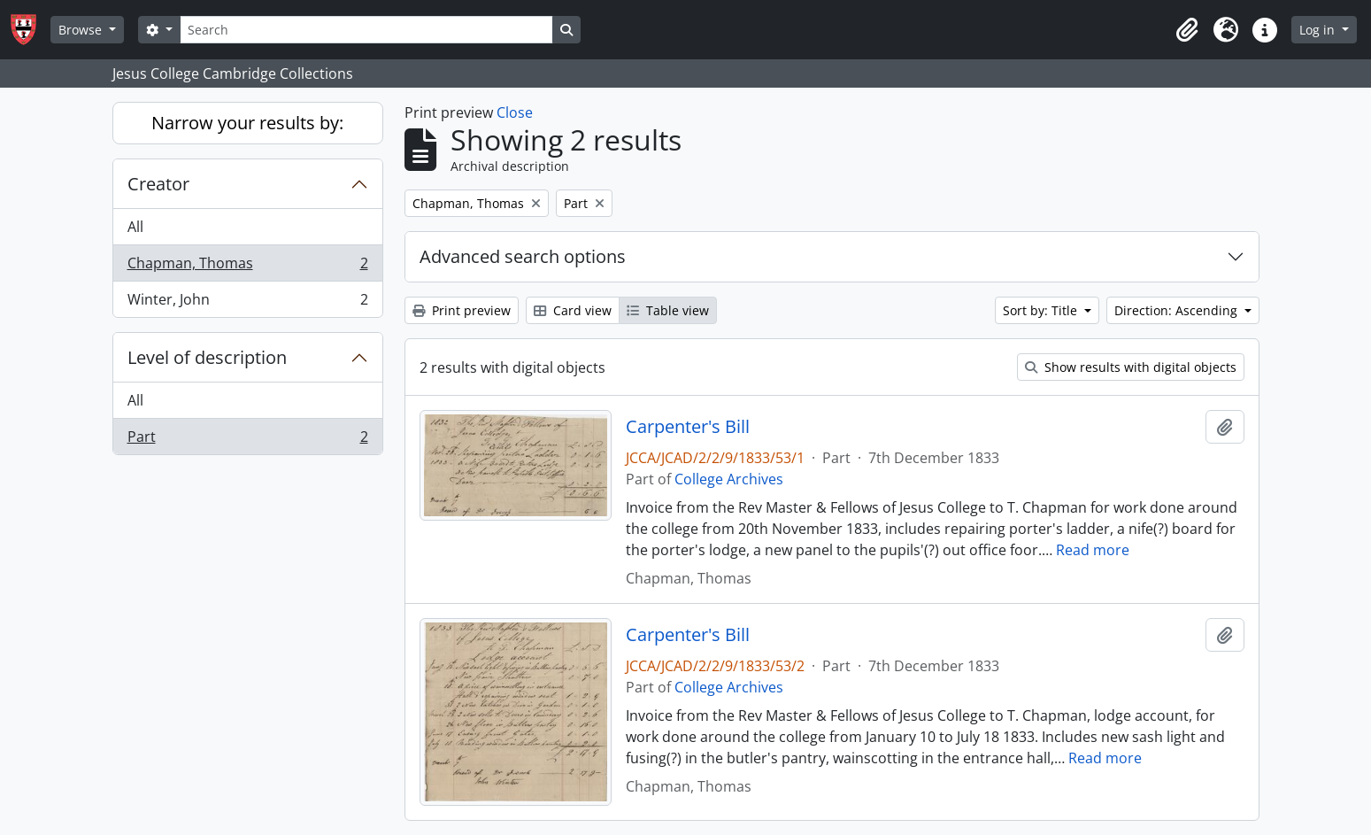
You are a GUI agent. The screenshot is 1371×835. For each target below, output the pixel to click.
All (135, 226)
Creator (158, 184)
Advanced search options (523, 256)
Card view (573, 310)
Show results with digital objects (1130, 367)
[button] (1186, 30)
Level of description (207, 357)
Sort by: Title (1042, 310)
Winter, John (247, 303)
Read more (1092, 550)
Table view (668, 310)
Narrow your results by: (247, 123)
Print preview (461, 310)
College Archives (728, 479)
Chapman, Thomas (247, 267)
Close (515, 112)
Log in (1318, 29)
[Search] (366, 29)
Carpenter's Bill (688, 426)
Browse (81, 29)
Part (247, 440)
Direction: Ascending (1177, 310)
